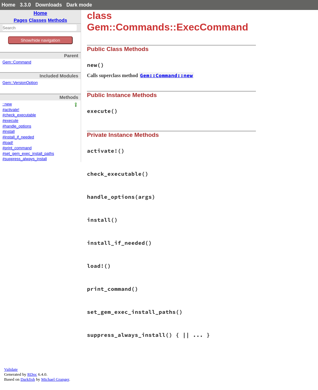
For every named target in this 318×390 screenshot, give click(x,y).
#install (8, 131)
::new (7, 104)
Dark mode (79, 4)
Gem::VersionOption (20, 83)
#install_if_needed (18, 137)
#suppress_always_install (24, 159)
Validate (11, 369)
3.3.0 (25, 4)
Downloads (48, 4)
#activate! (10, 110)
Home (8, 4)
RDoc (32, 374)
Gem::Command (16, 62)
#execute (10, 120)
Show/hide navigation (40, 40)
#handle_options (16, 126)
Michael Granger (55, 379)
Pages (21, 20)
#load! (7, 143)
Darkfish (27, 379)
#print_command (17, 148)
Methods (57, 20)
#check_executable (19, 115)
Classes (38, 20)
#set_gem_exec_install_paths (28, 153)
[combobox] (39, 28)
